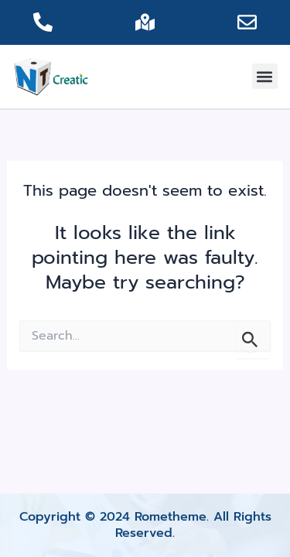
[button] (265, 76)
